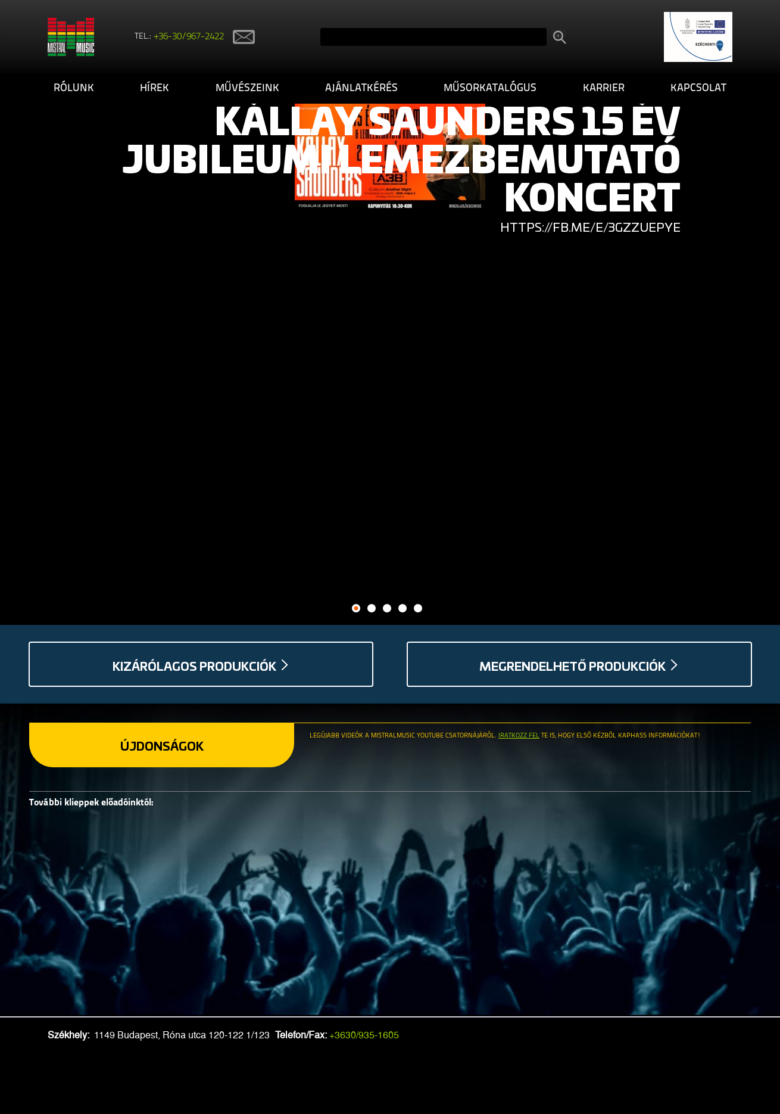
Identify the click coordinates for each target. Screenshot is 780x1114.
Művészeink (247, 88)
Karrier (604, 88)
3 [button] (387, 608)
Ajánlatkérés (361, 88)
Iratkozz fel (518, 736)
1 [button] (356, 608)
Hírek (154, 88)
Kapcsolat (698, 88)
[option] (390, 157)
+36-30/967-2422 (189, 37)
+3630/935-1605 (364, 1035)
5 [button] (418, 608)
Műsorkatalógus (490, 88)
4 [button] (403, 608)
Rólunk (74, 88)
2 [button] (372, 608)
